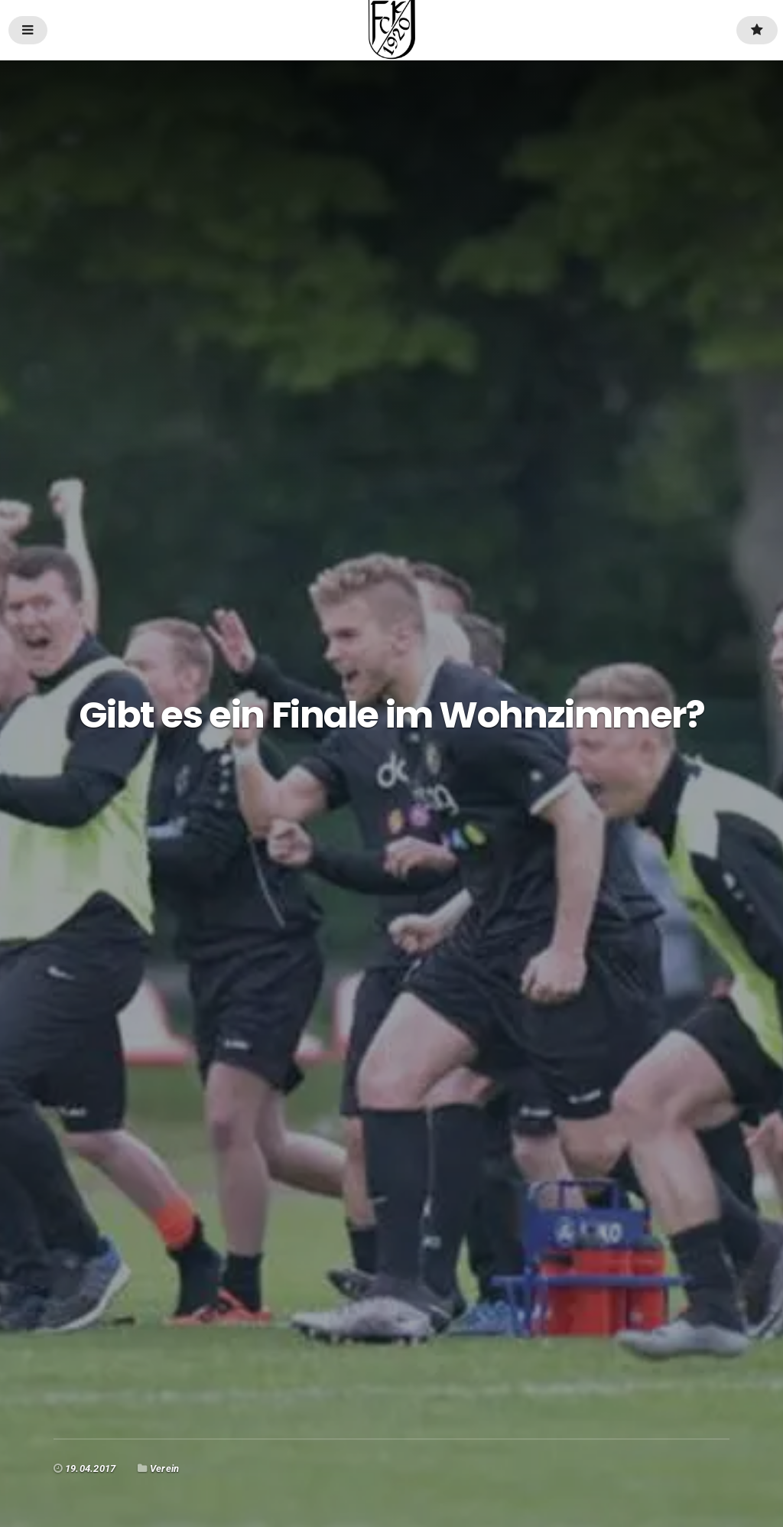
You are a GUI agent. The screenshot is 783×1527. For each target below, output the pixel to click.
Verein (164, 1468)
